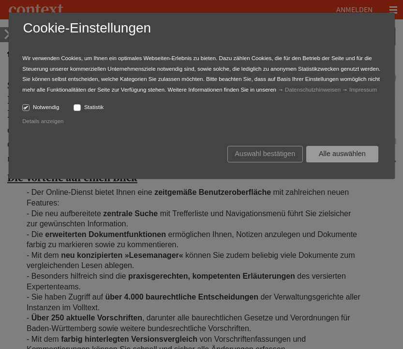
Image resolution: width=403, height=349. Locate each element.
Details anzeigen (42, 121)
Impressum (363, 90)
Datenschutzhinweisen (313, 90)
